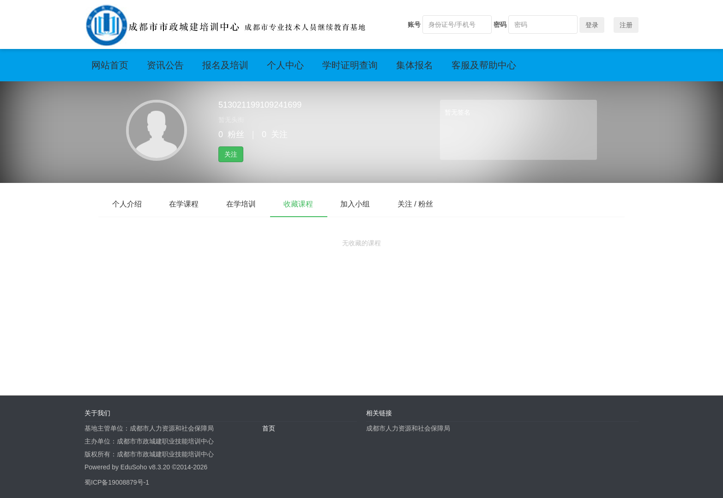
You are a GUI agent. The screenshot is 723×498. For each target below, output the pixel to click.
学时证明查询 (350, 65)
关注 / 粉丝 (416, 204)
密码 (500, 24)
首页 (268, 428)
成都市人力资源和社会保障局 (408, 428)
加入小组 (356, 204)
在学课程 (184, 204)
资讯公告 (165, 65)
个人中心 (285, 65)
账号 (414, 24)
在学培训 (241, 204)
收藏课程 (298, 204)
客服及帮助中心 (484, 65)
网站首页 (109, 65)
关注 (230, 154)
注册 (626, 25)
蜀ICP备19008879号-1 (116, 482)
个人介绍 (127, 204)
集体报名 (414, 65)
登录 (591, 25)
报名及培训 (225, 65)
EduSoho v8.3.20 (145, 467)
